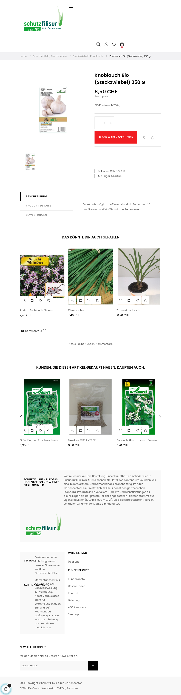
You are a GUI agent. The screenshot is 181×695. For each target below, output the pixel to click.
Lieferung (74, 600)
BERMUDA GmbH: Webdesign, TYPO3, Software (49, 688)
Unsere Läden (76, 586)
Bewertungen (36, 215)
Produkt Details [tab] (38, 206)
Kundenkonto (76, 579)
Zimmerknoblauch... (128, 310)
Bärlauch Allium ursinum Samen (136, 440)
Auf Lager (104, 176)
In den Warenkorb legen (115, 137)
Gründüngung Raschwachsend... (40, 440)
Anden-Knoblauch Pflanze (36, 310)
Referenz (103, 171)
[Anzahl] (104, 123)
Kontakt (73, 593)
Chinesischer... (77, 310)
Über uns (73, 562)
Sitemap (73, 614)
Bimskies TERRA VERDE (82, 440)
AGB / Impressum (79, 607)
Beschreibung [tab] (36, 196)
